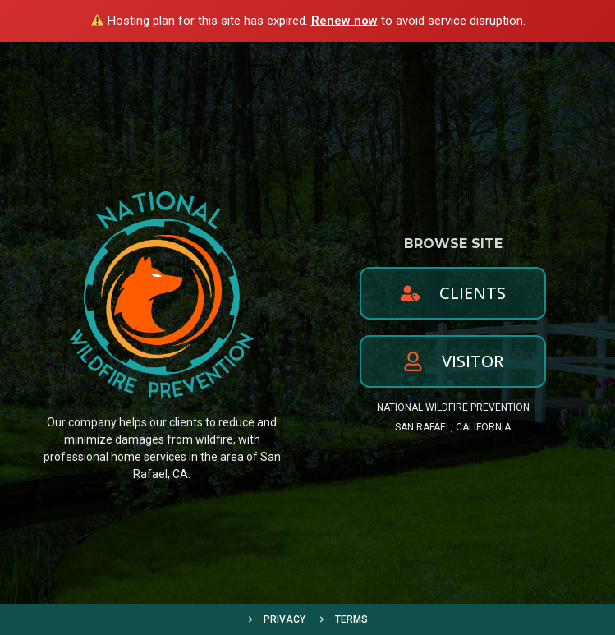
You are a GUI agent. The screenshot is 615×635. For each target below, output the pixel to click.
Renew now (344, 20)
